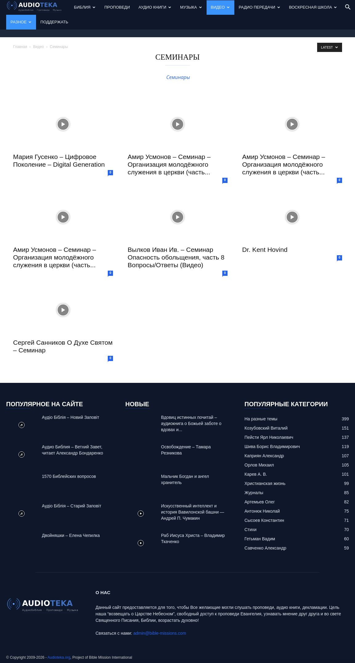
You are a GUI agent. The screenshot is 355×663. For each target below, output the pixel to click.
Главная (20, 47)
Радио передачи (259, 7)
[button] (347, 8)
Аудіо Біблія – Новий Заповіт (70, 417)
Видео (220, 7)
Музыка (191, 7)
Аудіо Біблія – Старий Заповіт (71, 505)
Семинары (177, 77)
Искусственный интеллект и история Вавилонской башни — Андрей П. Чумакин (192, 512)
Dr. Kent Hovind (265, 249)
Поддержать (54, 22)
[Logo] (38, 7)
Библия (84, 7)
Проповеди (117, 7)
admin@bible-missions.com (159, 633)
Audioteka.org (58, 657)
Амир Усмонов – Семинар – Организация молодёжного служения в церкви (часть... (169, 164)
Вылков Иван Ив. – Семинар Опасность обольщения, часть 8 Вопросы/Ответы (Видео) (176, 257)
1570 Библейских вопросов (69, 476)
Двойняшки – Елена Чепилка (71, 535)
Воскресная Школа (313, 7)
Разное (20, 22)
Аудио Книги (155, 7)
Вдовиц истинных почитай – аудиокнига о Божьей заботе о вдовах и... (191, 423)
